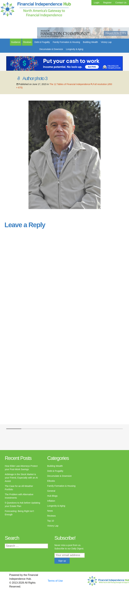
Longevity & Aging (74, 49)
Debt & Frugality (42, 42)
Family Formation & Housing (66, 42)
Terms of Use (55, 580)
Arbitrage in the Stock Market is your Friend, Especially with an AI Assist (21, 477)
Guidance (15, 42)
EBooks (51, 481)
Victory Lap (106, 42)
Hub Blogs (52, 496)
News (50, 511)
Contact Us (120, 2)
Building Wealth (90, 42)
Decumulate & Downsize (51, 49)
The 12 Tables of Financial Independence (69, 84)
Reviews (27, 42)
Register (107, 2)
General (51, 491)
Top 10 (50, 520)
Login (96, 2)
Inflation (51, 501)
